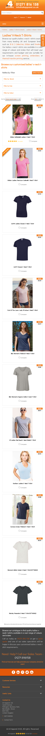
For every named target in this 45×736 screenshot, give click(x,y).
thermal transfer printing (12, 58)
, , (11, 709)
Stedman (38, 44)
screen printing (21, 55)
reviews (34, 733)
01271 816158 (22, 657)
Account (22, 17)
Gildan (27, 44)
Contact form (8, 720)
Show (37, 99)
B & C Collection (17, 44)
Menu (4, 24)
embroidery (34, 55)
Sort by (11, 99)
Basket (29, 17)
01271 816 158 (23, 638)
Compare (34, 141)
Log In (16, 17)
